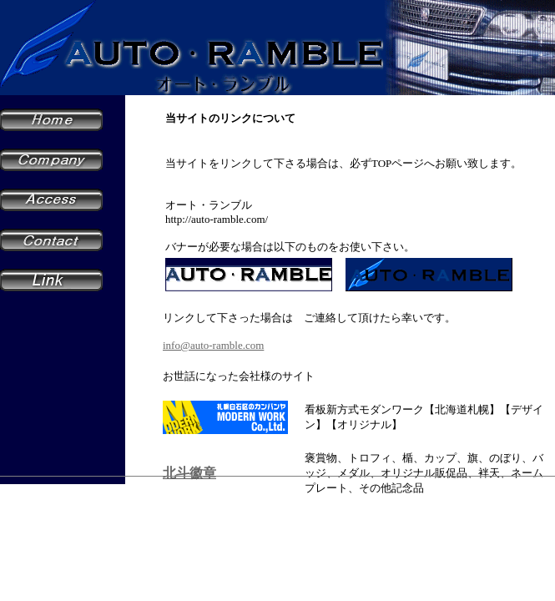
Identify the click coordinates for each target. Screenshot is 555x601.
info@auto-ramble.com (213, 345)
